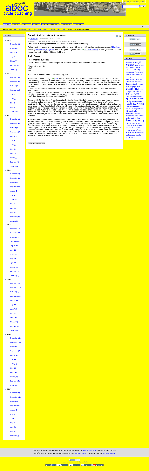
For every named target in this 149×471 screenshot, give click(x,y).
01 (64, 29)
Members (22, 29)
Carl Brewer (33, 38)
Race (139, 130)
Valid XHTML (74, 465)
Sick (142, 74)
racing (136, 94)
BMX (127, 94)
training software (137, 109)
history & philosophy (50, 24)
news (36, 24)
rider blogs (78, 24)
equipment (135, 86)
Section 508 (51, 465)
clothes (128, 135)
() (15, 44)
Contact (142, 1)
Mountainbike (130, 128)
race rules (134, 79)
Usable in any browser (98, 465)
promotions (130, 123)
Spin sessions (72, 41)
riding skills (129, 111)
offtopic (64, 41)
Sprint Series (131, 98)
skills (135, 123)
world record (130, 137)
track (39, 41)
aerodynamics (139, 65)
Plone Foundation (81, 453)
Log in (142, 26)
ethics (132, 115)
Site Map (126, 1)
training (44, 41)
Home (7, 24)
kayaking (129, 62)
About (16, 24)
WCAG (62, 465)
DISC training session (54, 41)
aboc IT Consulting (91, 50)
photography (136, 74)
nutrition (128, 101)
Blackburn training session (135, 84)
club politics (135, 118)
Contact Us (66, 24)
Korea (133, 77)
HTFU (128, 133)
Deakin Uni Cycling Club (45, 50)
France (137, 72)
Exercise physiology (134, 96)
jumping (128, 109)
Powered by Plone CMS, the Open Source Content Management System (74, 460)
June (59, 29)
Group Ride (130, 125)
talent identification (137, 132)
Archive (46, 29)
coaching (132, 88)
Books (141, 89)
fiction (128, 86)
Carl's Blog (37, 29)
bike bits (141, 99)
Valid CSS (86, 465)
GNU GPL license (109, 453)
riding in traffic (136, 135)
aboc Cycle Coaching (65, 15)
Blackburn (116, 47)
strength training (133, 63)
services (26, 24)
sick (133, 91)
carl (30, 29)
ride (139, 123)
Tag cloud (129, 58)
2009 (53, 29)
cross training (137, 82)
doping (128, 77)
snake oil (138, 91)
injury (131, 94)
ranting (141, 121)
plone (56, 79)
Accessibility (134, 1)
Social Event (138, 125)
